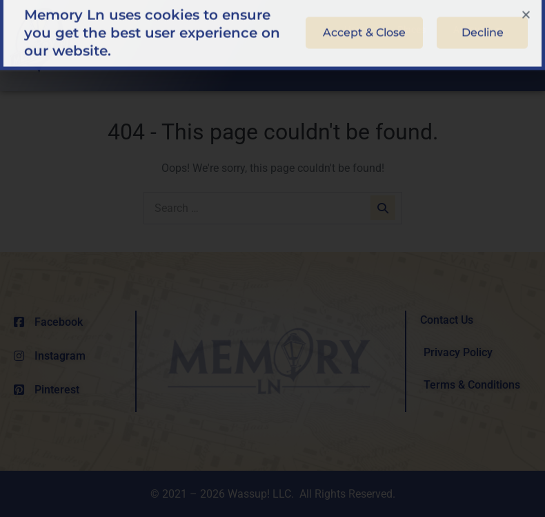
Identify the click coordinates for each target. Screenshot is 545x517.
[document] (272, 258)
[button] (526, 8)
